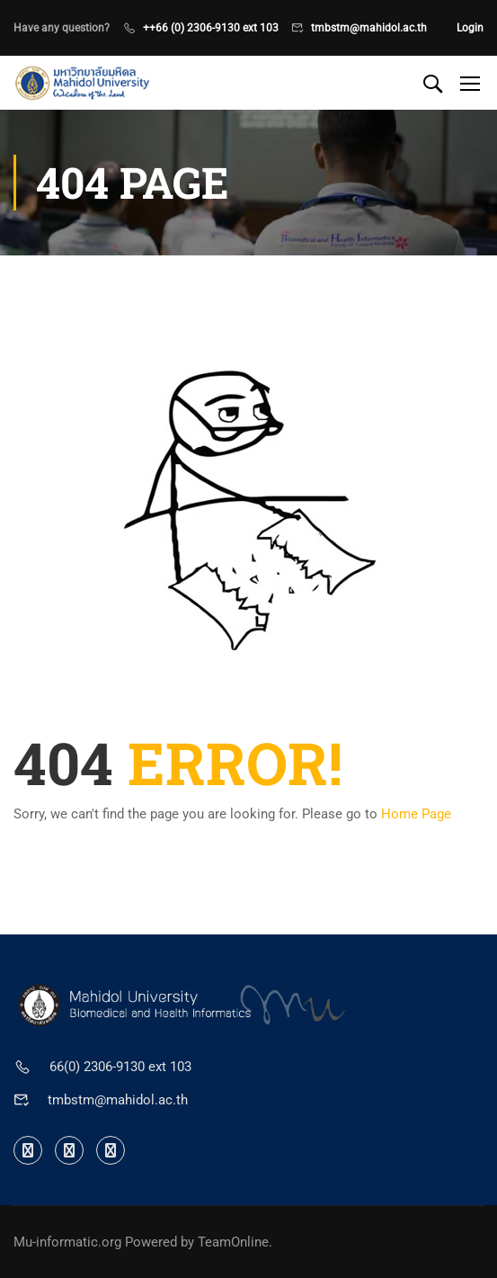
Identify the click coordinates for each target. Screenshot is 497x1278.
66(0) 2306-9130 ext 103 (120, 1067)
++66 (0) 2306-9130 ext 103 (211, 28)
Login (470, 28)
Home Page (416, 814)
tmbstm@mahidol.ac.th (369, 28)
